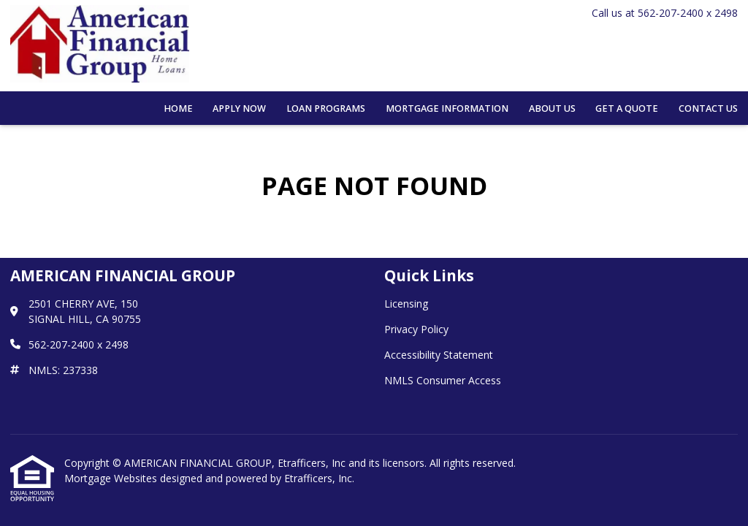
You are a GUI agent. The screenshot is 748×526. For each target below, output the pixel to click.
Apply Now (239, 108)
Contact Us (708, 108)
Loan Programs (325, 108)
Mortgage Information (447, 108)
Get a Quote (626, 108)
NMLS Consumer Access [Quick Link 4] (442, 380)
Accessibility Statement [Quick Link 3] (438, 355)
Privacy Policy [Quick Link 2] (416, 329)
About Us (552, 108)
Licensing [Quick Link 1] (406, 303)
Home (178, 108)
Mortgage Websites (112, 478)
